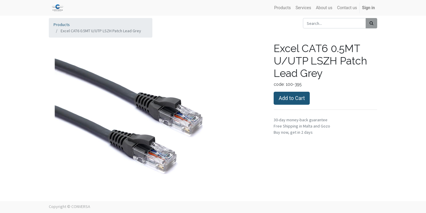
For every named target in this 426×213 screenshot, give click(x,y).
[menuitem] (282, 7)
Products (62, 24)
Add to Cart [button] (292, 98)
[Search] (371, 23)
